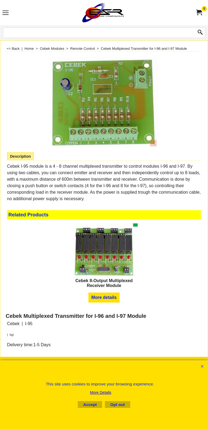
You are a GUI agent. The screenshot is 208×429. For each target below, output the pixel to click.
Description (20, 156)
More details (103, 297)
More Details (100, 392)
